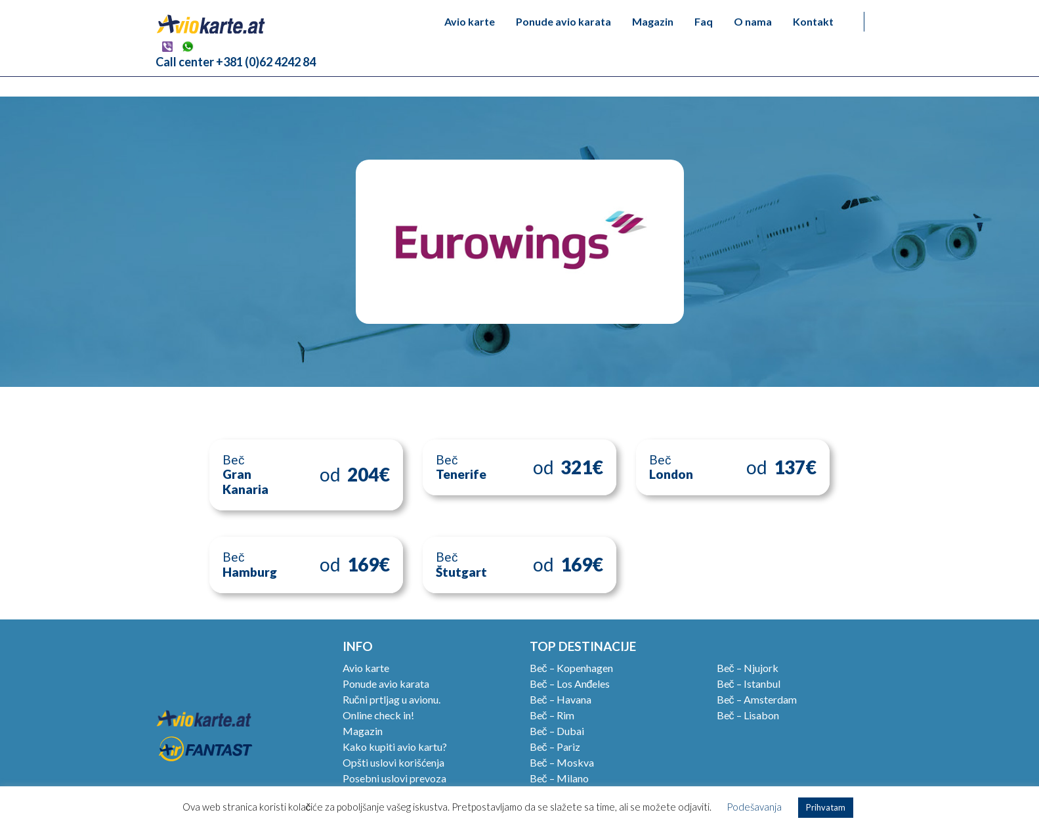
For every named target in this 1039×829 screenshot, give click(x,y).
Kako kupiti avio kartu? (395, 746)
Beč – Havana (560, 699)
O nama (753, 21)
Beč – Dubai (557, 731)
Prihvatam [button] (825, 807)
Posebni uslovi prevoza (394, 778)
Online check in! (378, 715)
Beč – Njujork (747, 667)
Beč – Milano (559, 778)
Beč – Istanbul (748, 683)
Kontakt (813, 21)
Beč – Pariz (555, 746)
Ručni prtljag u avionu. (391, 699)
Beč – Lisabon (748, 715)
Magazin (652, 21)
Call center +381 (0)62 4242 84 (236, 62)
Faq (703, 21)
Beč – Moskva (562, 762)
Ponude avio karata (563, 21)
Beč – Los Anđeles (570, 683)
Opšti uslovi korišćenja (393, 762)
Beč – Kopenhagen (571, 667)
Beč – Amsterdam (757, 699)
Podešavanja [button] (754, 807)
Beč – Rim (552, 715)
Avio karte (469, 21)
